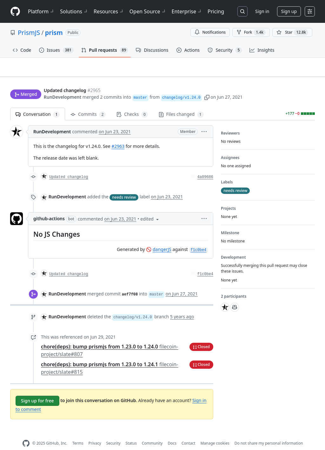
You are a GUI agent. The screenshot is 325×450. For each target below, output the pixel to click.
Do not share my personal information (269, 433)
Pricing (216, 11)
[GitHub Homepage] (26, 433)
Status (131, 433)
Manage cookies (214, 433)
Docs (172, 433)
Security (113, 433)
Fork (251, 32)
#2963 (117, 136)
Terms (77, 433)
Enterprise (187, 11)
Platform (41, 11)
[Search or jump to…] (242, 11)
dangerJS (162, 239)
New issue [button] (295, 71)
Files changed (181, 104)
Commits (88, 104)
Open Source (148, 11)
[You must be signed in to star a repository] (292, 32)
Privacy (95, 433)
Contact (188, 433)
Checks (132, 104)
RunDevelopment (62, 85)
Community (152, 433)
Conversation (38, 104)
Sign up (289, 11)
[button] (206, 85)
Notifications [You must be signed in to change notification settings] (210, 32)
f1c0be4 (205, 264)
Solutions (74, 11)
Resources (109, 11)
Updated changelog (68, 167)
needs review (124, 187)
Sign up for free (37, 390)
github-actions (49, 209)
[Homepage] (15, 11)
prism (54, 32)
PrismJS (29, 32)
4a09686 (205, 167)
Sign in (262, 11)
